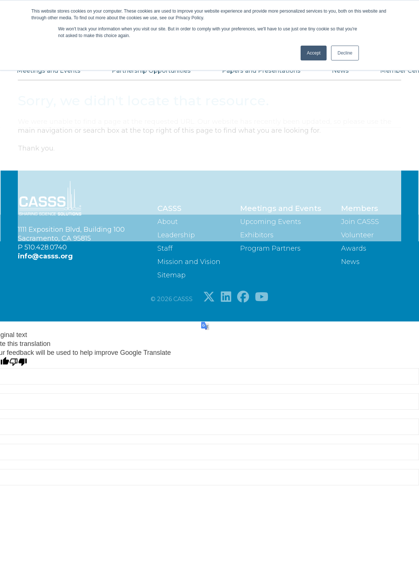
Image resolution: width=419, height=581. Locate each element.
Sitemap (171, 275)
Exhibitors (257, 235)
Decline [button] (344, 53)
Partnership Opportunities (150, 73)
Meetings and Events (59, 73)
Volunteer (357, 235)
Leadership (176, 235)
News (315, 73)
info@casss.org (45, 256)
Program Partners (270, 248)
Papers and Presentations (248, 73)
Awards (353, 248)
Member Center (368, 73)
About (167, 222)
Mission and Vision (188, 262)
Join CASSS (360, 222)
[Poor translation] (18, 362)
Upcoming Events (270, 222)
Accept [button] (314, 53)
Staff (165, 248)
